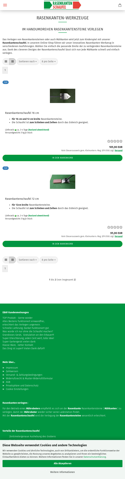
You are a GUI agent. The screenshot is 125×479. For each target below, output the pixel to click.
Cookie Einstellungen (17, 389)
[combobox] (28, 61)
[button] (6, 61)
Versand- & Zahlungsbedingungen (24, 374)
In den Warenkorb (62, 158)
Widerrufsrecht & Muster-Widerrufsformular (29, 378)
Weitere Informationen (62, 472)
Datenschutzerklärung (95, 457)
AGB (8, 382)
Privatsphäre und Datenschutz (22, 385)
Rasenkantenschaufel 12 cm (22, 198)
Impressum (12, 367)
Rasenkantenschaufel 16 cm (22, 113)
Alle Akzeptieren (62, 463)
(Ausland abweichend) (38, 130)
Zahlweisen (12, 371)
